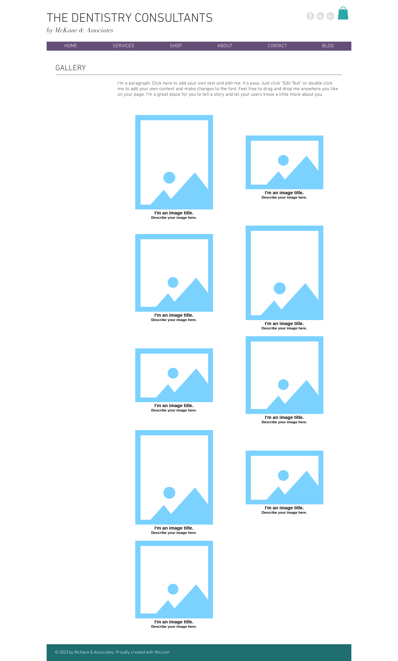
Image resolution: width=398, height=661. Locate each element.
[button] (343, 13)
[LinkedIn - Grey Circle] (320, 16)
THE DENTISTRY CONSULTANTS (130, 18)
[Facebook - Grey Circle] (310, 16)
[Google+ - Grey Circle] (330, 16)
